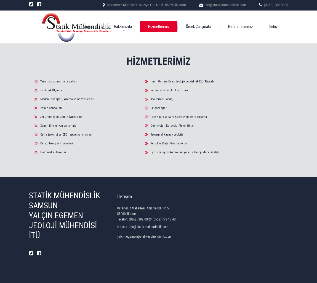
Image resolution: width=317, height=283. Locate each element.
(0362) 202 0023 (276, 5)
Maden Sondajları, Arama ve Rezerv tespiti (67, 99)
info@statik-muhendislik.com (225, 5)
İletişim (275, 26)
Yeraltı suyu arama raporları (58, 81)
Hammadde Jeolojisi (53, 152)
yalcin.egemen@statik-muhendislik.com (144, 236)
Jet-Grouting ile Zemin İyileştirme (61, 117)
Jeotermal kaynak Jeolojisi (167, 134)
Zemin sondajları (51, 108)
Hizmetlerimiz (159, 26)
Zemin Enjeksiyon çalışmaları (59, 126)
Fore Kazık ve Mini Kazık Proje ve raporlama (179, 117)
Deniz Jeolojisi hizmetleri (56, 143)
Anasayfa (90, 26)
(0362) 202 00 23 (140, 219)
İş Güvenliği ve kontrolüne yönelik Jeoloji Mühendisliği (185, 152)
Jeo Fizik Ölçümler (52, 90)
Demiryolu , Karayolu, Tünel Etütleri (173, 126)
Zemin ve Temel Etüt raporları (169, 90)
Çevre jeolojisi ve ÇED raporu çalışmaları (66, 134)
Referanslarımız (240, 26)
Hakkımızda (123, 26)
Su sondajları (159, 108)
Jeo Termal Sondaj (162, 99)
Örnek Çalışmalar (199, 26)
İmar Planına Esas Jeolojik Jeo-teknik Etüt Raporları (184, 81)
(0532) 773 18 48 (164, 219)
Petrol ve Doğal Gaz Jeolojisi (169, 143)
